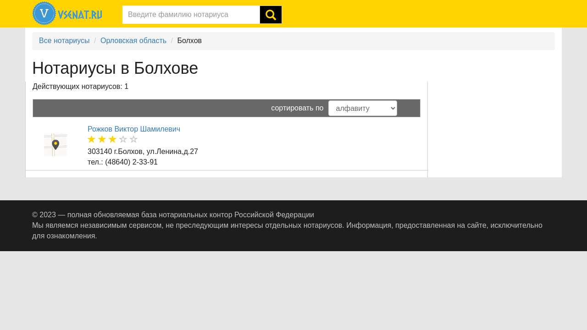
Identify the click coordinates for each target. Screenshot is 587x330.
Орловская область (133, 40)
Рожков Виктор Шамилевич (134, 129)
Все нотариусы (64, 40)
